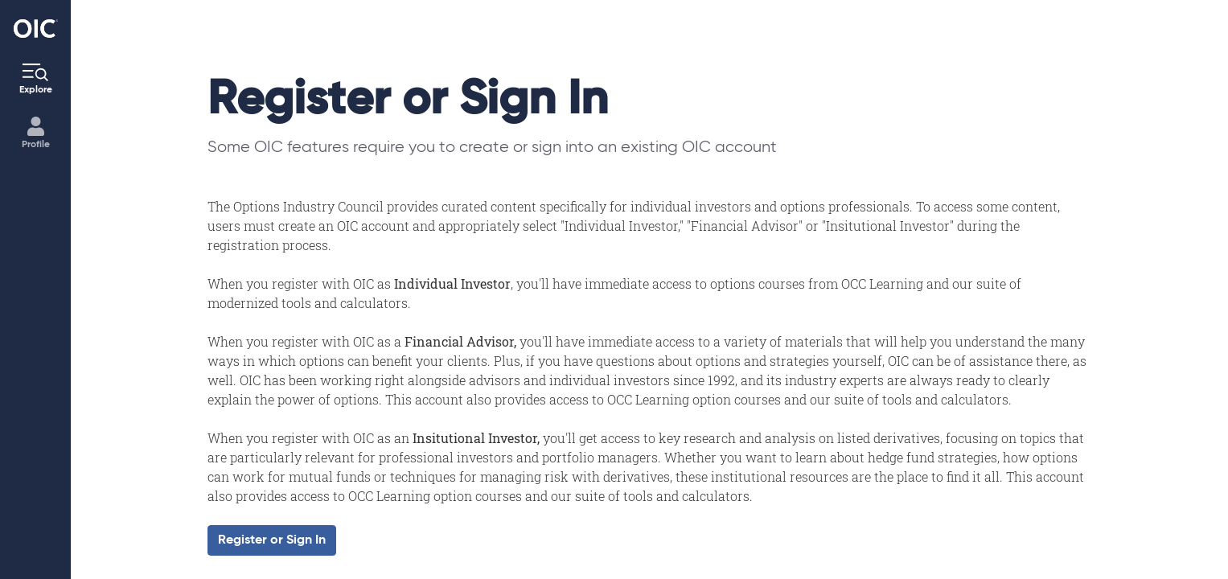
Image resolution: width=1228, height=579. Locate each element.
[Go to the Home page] (36, 28)
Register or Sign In (272, 540)
